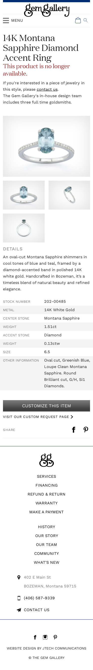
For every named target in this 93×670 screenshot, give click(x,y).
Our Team (46, 544)
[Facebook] (36, 637)
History (46, 526)
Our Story (46, 535)
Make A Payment (46, 512)
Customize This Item (46, 405)
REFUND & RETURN (46, 494)
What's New (46, 562)
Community (46, 553)
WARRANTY (46, 503)
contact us (47, 89)
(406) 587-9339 (39, 598)
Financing (46, 485)
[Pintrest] (56, 637)
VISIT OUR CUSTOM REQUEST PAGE (36, 417)
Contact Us (36, 609)
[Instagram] (46, 637)
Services (46, 476)
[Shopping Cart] (78, 20)
